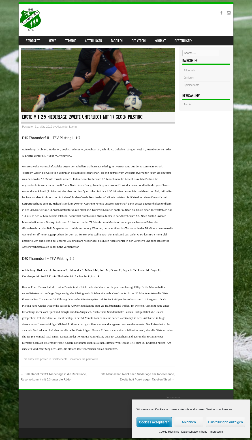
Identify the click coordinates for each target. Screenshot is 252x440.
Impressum (216, 431)
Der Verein (139, 40)
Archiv (187, 104)
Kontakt (160, 40)
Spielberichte (59, 359)
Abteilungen (93, 40)
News (52, 40)
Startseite (33, 40)
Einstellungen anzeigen (225, 422)
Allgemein (190, 70)
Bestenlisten (183, 40)
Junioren (189, 77)
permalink (92, 359)
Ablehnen (189, 422)
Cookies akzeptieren (154, 422)
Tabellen (117, 40)
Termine (70, 40)
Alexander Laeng (66, 126)
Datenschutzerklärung (194, 431)
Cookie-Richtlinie (169, 431)
